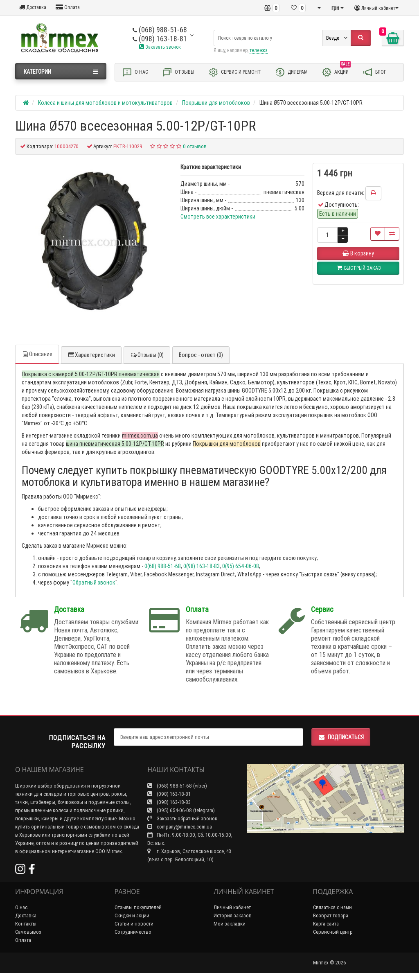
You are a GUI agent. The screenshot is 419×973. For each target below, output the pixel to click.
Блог (374, 72)
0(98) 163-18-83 (201, 566)
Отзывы (178, 72)
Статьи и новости (134, 923)
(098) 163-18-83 (169, 802)
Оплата (68, 7)
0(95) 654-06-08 (240, 566)
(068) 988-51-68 (160, 29)
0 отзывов (195, 146)
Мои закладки (230, 923)
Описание (37, 354)
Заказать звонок (160, 47)
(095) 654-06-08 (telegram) (181, 810)
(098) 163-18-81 (160, 38)
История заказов (233, 915)
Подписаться (341, 737)
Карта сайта (326, 923)
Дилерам (291, 72)
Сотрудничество (133, 931)
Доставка (32, 7)
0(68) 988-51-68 (162, 566)
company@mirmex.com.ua (179, 826)
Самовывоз (28, 931)
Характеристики (91, 355)
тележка (259, 50)
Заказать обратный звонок (182, 818)
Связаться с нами (332, 907)
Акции (336, 71)
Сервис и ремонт (234, 72)
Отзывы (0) (147, 355)
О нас (135, 72)
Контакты (25, 923)
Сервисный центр (333, 931)
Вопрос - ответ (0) (201, 355)
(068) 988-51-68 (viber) (177, 785)
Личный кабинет (232, 907)
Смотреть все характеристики (217, 216)
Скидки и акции (132, 915)
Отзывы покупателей (138, 907)
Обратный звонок (93, 582)
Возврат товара (330, 915)
